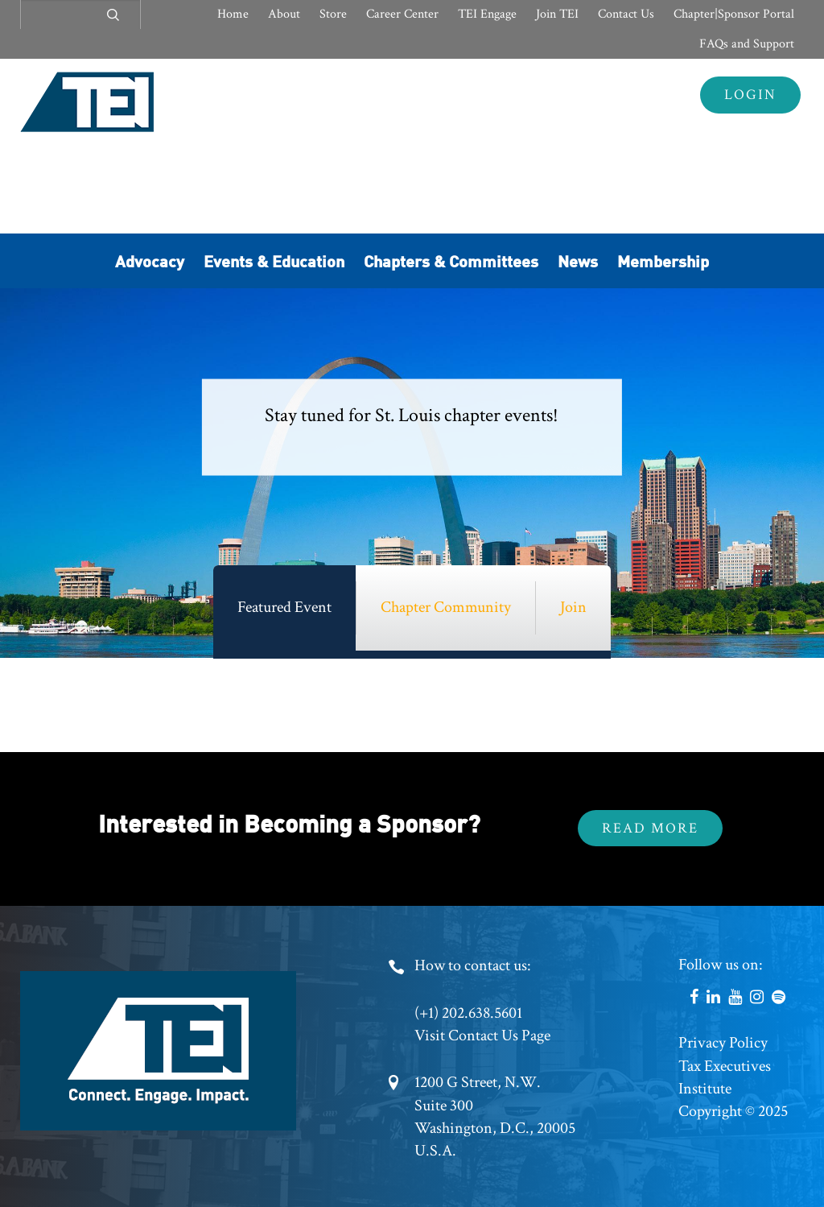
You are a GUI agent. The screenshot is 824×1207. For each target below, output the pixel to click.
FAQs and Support (746, 43)
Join (573, 607)
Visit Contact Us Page (482, 1035)
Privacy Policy (723, 1042)
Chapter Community (446, 607)
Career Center (402, 14)
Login (750, 94)
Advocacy (149, 260)
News (578, 260)
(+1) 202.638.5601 (468, 1012)
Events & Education (274, 260)
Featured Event (284, 607)
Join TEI (557, 14)
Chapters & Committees (451, 260)
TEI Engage (487, 14)
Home (233, 14)
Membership (663, 260)
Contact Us (626, 14)
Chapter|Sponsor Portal (734, 14)
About (284, 14)
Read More (650, 828)
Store (333, 14)
